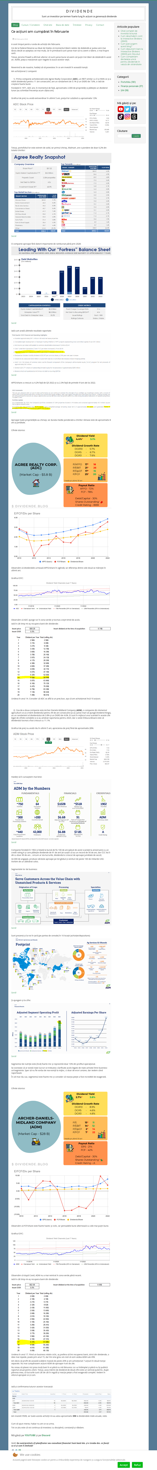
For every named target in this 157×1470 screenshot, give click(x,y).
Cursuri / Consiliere (30, 25)
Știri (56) (124, 90)
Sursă (13, 236)
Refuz (137, 1465)
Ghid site (47, 25)
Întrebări (77, 25)
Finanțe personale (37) (132, 86)
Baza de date (62, 25)
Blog (15, 25)
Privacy (88, 25)
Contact (100, 25)
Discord (46, 1435)
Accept (124, 1465)
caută (136, 136)
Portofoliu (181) (128, 82)
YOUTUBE (30, 1435)
